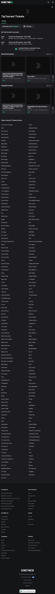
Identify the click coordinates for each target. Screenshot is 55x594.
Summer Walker (33, 424)
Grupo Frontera (33, 266)
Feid (30, 238)
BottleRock (31, 159)
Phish (2, 377)
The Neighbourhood (34, 440)
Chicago (3, 529)
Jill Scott (31, 292)
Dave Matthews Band (34, 200)
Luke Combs (32, 329)
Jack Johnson (32, 282)
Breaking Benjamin (6, 165)
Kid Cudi (3, 314)
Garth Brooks (32, 251)
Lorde (30, 326)
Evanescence (4, 238)
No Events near (11, 26)
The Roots (31, 443)
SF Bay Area (4, 519)
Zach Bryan (32, 474)
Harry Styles (32, 273)
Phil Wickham (32, 374)
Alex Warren (32, 131)
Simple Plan (32, 414)
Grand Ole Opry (5, 263)
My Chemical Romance (7, 358)
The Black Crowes (33, 433)
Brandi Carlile (4, 162)
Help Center (31, 540)
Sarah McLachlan (5, 411)
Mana (30, 336)
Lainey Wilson (4, 317)
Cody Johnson (5, 194)
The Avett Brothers (6, 433)
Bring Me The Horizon (34, 165)
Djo (2, 213)
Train (30, 452)
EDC (30, 222)
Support (3, 555)
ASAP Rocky (32, 137)
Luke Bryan (4, 329)
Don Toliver (32, 216)
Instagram (31, 519)
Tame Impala (32, 427)
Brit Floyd (3, 169)
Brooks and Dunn (33, 169)
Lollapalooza (32, 323)
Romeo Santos (5, 399)
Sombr (3, 418)
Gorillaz (31, 260)
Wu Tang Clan (32, 468)
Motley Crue (4, 351)
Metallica (31, 345)
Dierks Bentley (32, 206)
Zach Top (3, 478)
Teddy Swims (4, 430)
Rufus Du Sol (4, 402)
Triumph (31, 455)
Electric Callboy (5, 225)
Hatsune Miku (4, 276)
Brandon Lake (32, 162)
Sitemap (27, 585)
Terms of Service (27, 583)
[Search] (48, 2)
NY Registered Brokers (34, 550)
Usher (30, 462)
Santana (31, 408)
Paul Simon (31, 370)
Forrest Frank (4, 247)
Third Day (31, 446)
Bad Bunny (4, 147)
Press (2, 548)
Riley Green (32, 389)
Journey (31, 301)
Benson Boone (32, 150)
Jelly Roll (3, 292)
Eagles (3, 219)
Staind (30, 418)
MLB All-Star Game (6, 496)
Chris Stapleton (5, 191)
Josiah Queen (4, 301)
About (2, 540)
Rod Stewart (32, 396)
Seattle (3, 522)
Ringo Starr (4, 392)
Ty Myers (31, 459)
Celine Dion (4, 184)
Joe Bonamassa (33, 295)
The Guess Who (5, 440)
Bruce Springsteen (6, 172)
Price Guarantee (32, 545)
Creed (30, 194)
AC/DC (30, 124)
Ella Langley (32, 225)
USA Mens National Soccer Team (10, 498)
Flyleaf (3, 244)
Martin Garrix (4, 342)
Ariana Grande (5, 137)
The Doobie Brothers (34, 437)
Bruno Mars (32, 172)
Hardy (2, 273)
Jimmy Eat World (5, 295)
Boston (3, 532)
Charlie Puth (32, 184)
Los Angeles (4, 516)
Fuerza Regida (5, 251)
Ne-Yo (30, 358)
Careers (3, 545)
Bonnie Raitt (4, 159)
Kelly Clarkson (5, 310)
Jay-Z (30, 288)
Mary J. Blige (32, 342)
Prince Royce (32, 383)
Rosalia (30, 399)
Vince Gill (3, 465)
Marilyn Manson (33, 339)
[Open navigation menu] (53, 2)
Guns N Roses (4, 269)
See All (49, 54)
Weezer (31, 465)
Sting (2, 421)
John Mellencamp (5, 298)
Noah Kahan (4, 364)
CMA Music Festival (34, 191)
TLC (30, 449)
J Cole (3, 282)
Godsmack (31, 254)
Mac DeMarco (32, 333)
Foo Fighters (32, 244)
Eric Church (4, 235)
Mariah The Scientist (6, 339)
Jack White (4, 285)
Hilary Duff (4, 279)
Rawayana (4, 386)
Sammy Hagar (4, 408)
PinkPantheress (5, 380)
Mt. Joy (31, 351)
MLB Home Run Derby (7, 501)
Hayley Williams (33, 276)
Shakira (31, 411)
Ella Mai (3, 228)
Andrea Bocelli (32, 134)
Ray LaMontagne (33, 386)
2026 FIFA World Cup (7, 493)
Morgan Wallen (33, 348)
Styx (30, 421)
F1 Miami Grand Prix (6, 503)
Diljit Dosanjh (4, 210)
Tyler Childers (4, 462)
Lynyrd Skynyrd (5, 333)
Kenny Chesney (33, 310)
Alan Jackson (4, 131)
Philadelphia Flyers (6, 508)
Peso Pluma (4, 374)
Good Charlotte (33, 257)
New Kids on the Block (7, 361)
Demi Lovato (32, 203)
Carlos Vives (32, 178)
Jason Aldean (4, 288)
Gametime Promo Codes (7, 550)
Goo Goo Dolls (5, 257)
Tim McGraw (4, 449)
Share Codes (31, 548)
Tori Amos (3, 452)
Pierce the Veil (32, 377)
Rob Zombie (32, 392)
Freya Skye (32, 247)
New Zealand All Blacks (7, 506)
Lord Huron (4, 326)
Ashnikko (3, 140)
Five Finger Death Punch (7, 241)
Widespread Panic (6, 468)
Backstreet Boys (33, 143)
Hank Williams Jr (33, 269)
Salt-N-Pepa (4, 405)
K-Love (3, 304)
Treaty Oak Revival (6, 455)
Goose (3, 260)
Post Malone (4, 383)
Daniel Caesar (32, 197)
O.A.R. (30, 364)
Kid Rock (31, 314)
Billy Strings (4, 153)
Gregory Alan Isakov (34, 263)
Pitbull (30, 380)
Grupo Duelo (4, 266)
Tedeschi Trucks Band (34, 430)
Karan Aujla (4, 307)
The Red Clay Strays (6, 443)
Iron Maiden (32, 279)
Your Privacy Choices (26, 577)
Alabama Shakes (33, 128)
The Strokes (4, 446)
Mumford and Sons (6, 355)
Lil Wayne (3, 320)
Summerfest (4, 427)
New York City (5, 527)
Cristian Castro (5, 197)
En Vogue (3, 232)
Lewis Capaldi (32, 317)
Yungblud (31, 471)
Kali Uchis (31, 304)
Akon (2, 128)
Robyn (3, 396)
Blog (2, 542)
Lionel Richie (4, 323)
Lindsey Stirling (33, 320)
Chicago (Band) (5, 188)
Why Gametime (5, 558)
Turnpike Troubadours (7, 459)
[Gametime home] (8, 2)
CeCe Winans (32, 181)
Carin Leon (4, 178)
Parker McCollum (5, 370)
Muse (30, 355)
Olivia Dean (4, 367)
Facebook (31, 524)
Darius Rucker (4, 200)
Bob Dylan (4, 156)
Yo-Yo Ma (3, 471)
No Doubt (31, 361)
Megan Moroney (5, 345)
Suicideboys (4, 424)
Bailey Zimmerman (33, 147)
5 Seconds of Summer (7, 124)
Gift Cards (4, 553)
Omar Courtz (32, 367)
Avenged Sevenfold (34, 140)
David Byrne (4, 203)
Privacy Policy (27, 580)
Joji (30, 298)
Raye (2, 389)
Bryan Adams (4, 175)
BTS (30, 175)
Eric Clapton (32, 235)
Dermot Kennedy (5, 206)
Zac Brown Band (5, 474)
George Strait (4, 254)
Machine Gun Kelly (6, 336)
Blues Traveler (32, 153)
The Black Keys (5, 437)
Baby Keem (4, 143)
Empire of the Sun (33, 228)
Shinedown (4, 414)
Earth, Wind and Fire (34, 219)
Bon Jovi (31, 156)
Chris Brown (32, 188)
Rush (30, 402)
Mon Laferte (4, 348)
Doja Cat (31, 213)
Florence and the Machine (35, 241)
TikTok (30, 516)
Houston (3, 524)
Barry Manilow (5, 150)
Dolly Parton (4, 216)
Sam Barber (32, 405)
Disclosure (31, 210)
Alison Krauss (4, 134)
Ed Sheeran (4, 222)
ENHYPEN (31, 232)
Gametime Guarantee (34, 542)
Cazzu (3, 181)
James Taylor (32, 285)
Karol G (31, 307)
